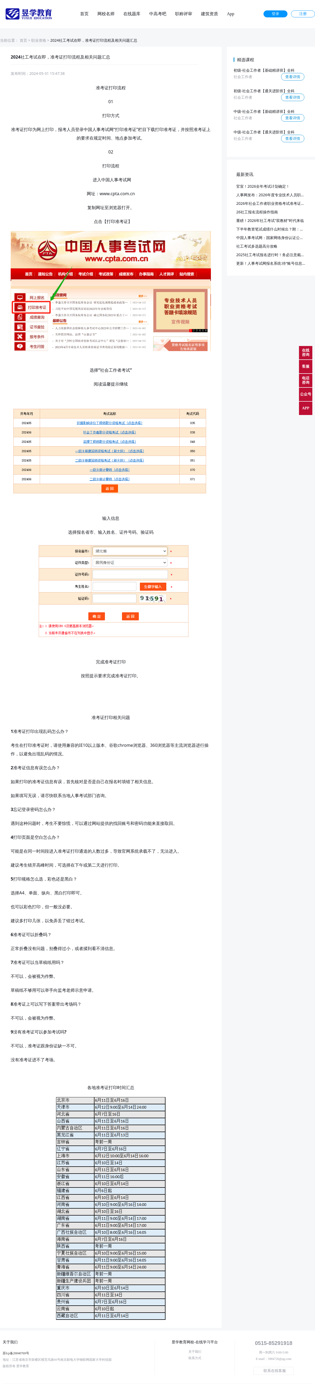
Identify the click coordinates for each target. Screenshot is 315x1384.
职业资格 (38, 40)
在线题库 (131, 14)
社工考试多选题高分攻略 (256, 246)
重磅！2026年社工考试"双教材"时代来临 (270, 220)
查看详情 (292, 76)
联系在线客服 (274, 1371)
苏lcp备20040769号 (16, 1353)
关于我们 (194, 1352)
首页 (84, 14)
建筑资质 (209, 14)
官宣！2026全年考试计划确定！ (263, 186)
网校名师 (106, 14)
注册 (303, 14)
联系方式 (194, 1358)
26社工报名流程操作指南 (257, 211)
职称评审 (183, 14)
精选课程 (245, 60)
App (230, 14)
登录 (275, 14)
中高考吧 (157, 14)
